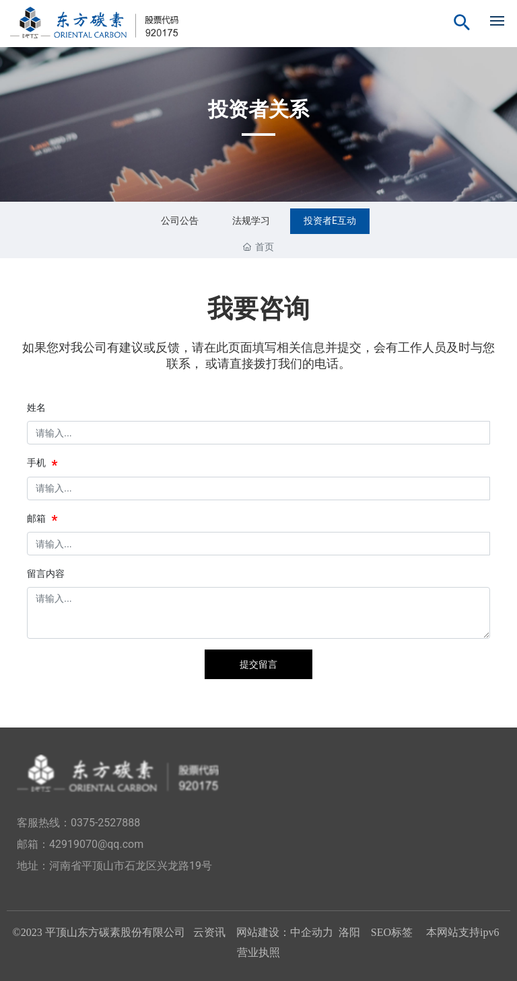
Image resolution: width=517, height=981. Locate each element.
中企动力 (311, 932)
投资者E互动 (330, 220)
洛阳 (349, 932)
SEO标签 (393, 932)
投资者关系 (258, 109)
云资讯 (209, 932)
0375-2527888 (105, 822)
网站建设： (263, 932)
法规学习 (251, 220)
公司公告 (180, 220)
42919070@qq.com (96, 844)
